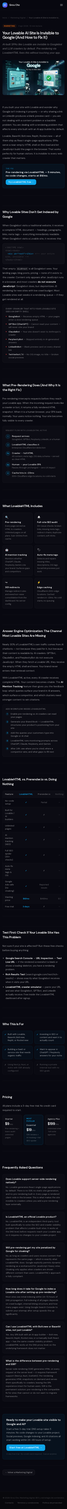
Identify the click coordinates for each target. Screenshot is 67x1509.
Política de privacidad (52, 1503)
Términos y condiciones (28, 1503)
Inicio (4, 17)
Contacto (9, 1503)
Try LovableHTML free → (21, 182)
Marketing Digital (18, 17)
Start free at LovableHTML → (25, 1447)
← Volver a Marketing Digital (18, 1472)
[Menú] (61, 5)
